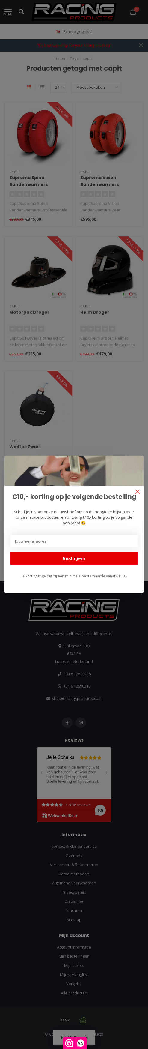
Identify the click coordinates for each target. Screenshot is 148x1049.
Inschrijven (74, 558)
